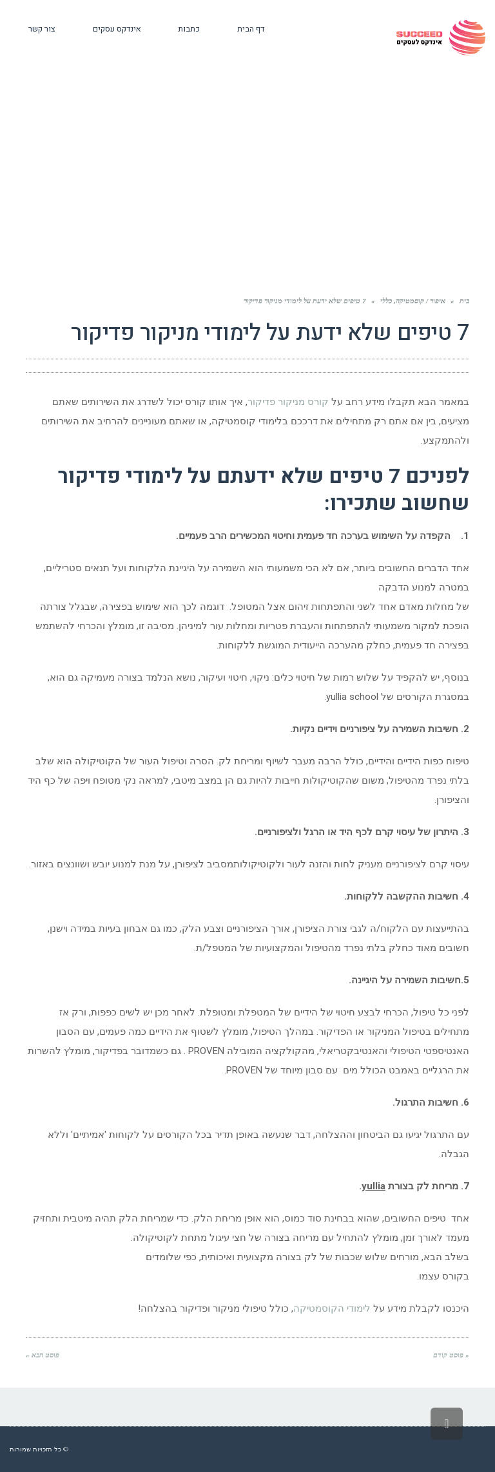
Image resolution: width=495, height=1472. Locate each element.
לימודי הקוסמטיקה (332, 1308)
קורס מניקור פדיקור (289, 402)
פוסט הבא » (42, 1355)
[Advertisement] (247, 197)
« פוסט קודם (451, 1355)
